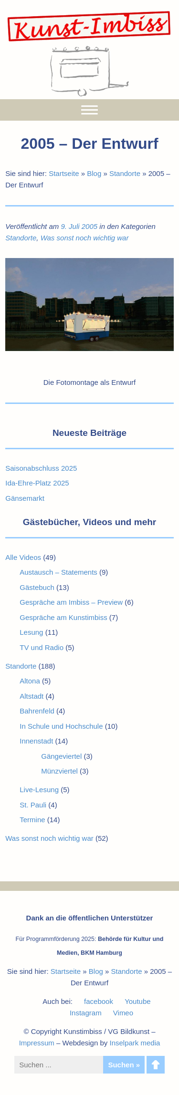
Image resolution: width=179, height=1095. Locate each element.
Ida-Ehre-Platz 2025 (37, 483)
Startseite (64, 173)
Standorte (124, 173)
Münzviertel (59, 771)
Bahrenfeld (37, 711)
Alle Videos (23, 557)
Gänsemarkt (24, 498)
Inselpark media (134, 1043)
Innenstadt (36, 741)
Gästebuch (37, 587)
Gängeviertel (61, 756)
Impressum (36, 1043)
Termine (32, 820)
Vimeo (123, 1013)
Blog (94, 173)
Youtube (138, 1001)
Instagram (86, 1013)
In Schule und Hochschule (61, 726)
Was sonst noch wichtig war (85, 238)
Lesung (31, 632)
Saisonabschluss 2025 (41, 468)
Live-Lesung (39, 789)
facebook (98, 1001)
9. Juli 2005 (79, 226)
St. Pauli (33, 805)
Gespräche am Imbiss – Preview (71, 602)
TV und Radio (41, 647)
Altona (30, 681)
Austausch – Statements (58, 572)
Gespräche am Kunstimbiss (63, 617)
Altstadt (31, 696)
